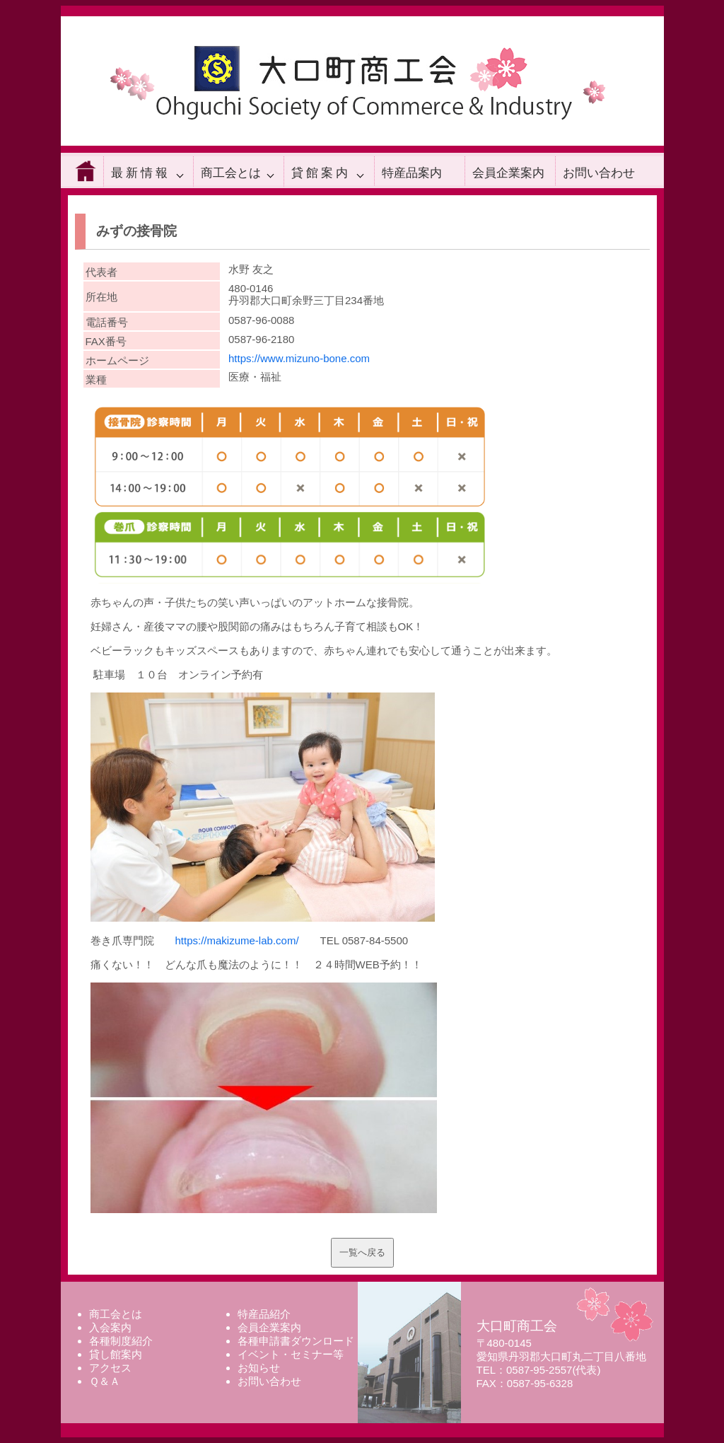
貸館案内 (321, 173)
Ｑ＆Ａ (104, 1381)
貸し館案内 (115, 1354)
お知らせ (259, 1368)
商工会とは (231, 173)
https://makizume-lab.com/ (237, 940)
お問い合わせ (599, 173)
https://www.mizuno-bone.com (299, 358)
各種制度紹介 (121, 1341)
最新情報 (140, 173)
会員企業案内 (508, 173)
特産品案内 (412, 173)
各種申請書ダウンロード (296, 1341)
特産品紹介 (264, 1314)
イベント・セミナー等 (291, 1354)
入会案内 (110, 1327)
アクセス (110, 1368)
